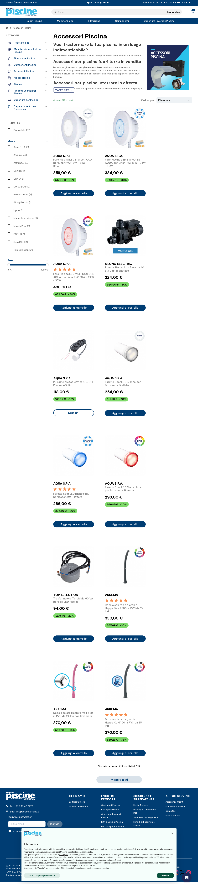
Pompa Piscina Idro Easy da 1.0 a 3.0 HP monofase (124, 269)
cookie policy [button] (87, 852)
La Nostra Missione (78, 809)
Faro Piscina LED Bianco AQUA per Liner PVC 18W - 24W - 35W (72, 163)
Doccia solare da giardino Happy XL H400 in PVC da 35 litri (123, 725)
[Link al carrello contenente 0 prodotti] (193, 12)
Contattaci (171, 814)
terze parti (63, 854)
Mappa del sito (173, 818)
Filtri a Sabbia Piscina (112, 825)
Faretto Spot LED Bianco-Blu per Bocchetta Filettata (71, 497)
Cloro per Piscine (110, 813)
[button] (172, 833)
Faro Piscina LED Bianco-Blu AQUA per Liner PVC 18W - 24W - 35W (125, 163)
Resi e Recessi (140, 808)
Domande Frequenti (175, 809)
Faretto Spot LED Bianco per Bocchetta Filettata (123, 384)
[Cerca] (116, 12)
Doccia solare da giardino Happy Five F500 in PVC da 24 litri (124, 610)
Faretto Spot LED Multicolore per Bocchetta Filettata (123, 490)
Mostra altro (63, 90)
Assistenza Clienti (174, 805)
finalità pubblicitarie (144, 857)
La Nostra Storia (77, 805)
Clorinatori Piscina (110, 808)
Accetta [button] (165, 875)
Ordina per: (148, 100)
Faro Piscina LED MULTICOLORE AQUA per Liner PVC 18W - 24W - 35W (73, 278)
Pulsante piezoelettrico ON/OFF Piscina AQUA (73, 384)
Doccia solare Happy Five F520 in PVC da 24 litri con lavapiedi (73, 717)
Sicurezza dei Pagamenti (145, 820)
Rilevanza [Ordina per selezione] (164, 100)
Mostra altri (119, 783)
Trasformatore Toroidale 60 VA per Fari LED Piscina (73, 602)
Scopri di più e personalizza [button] (42, 875)
